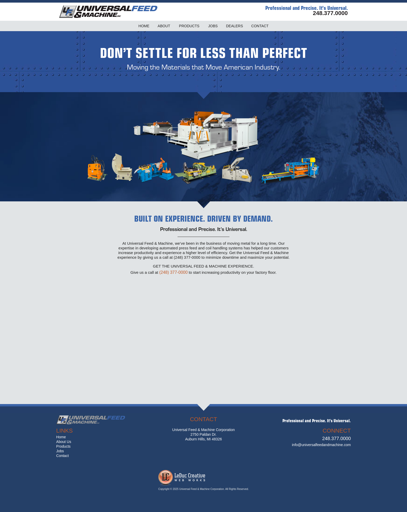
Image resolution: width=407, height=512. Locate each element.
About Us (63, 442)
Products (63, 446)
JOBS (213, 26)
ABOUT (164, 26)
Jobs (60, 451)
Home (61, 437)
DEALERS (234, 26)
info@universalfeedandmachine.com (321, 445)
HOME (143, 26)
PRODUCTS (189, 26)
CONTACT (260, 26)
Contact (62, 456)
